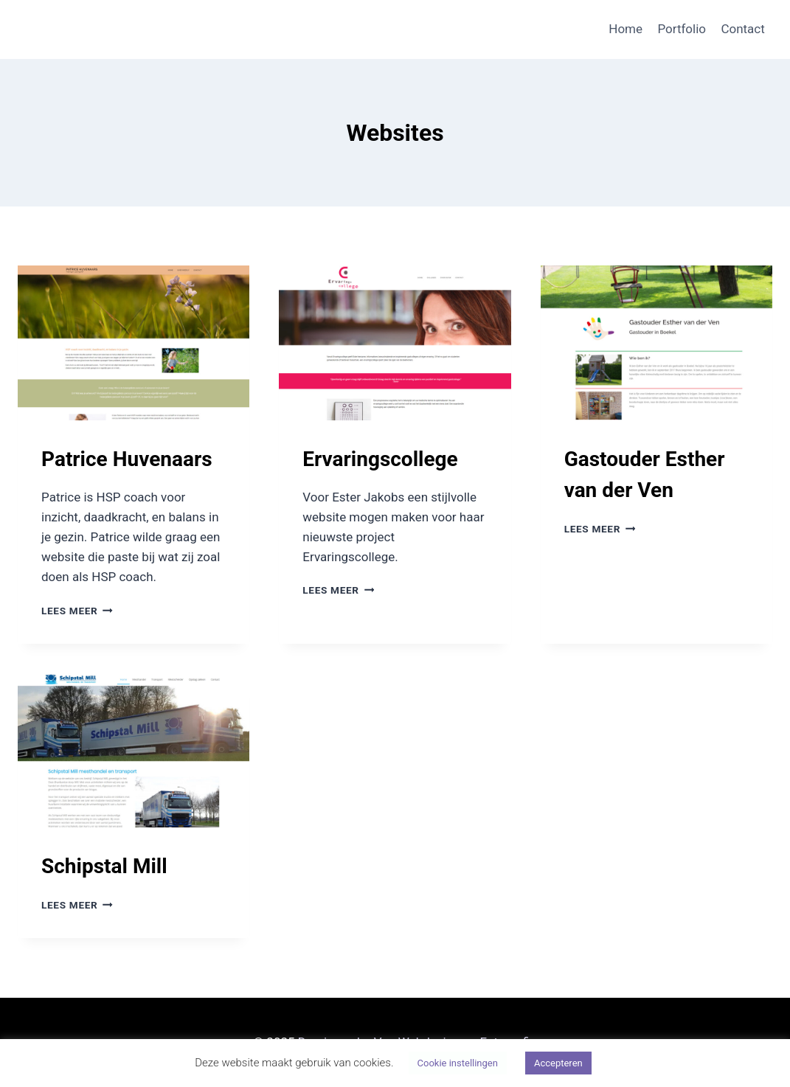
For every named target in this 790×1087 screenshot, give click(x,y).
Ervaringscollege (379, 459)
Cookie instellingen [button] (457, 1063)
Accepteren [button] (558, 1063)
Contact (742, 28)
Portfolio (681, 28)
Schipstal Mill (104, 866)
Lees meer (77, 611)
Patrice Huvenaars (126, 459)
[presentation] (133, 342)
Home (625, 28)
